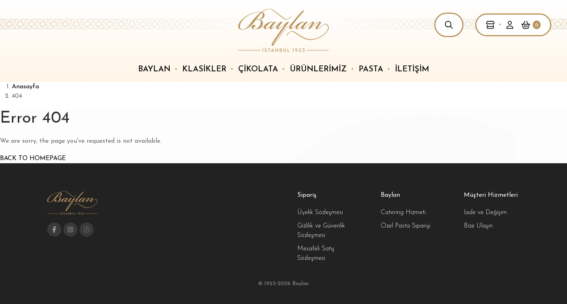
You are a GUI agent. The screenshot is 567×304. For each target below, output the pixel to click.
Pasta (371, 69)
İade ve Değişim (485, 212)
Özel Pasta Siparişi (405, 226)
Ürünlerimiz (318, 69)
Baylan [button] (154, 69)
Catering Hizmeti (403, 212)
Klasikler (204, 69)
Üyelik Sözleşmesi (320, 212)
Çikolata (258, 69)
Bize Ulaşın (478, 226)
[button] (449, 25)
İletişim (412, 69)
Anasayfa (25, 87)
